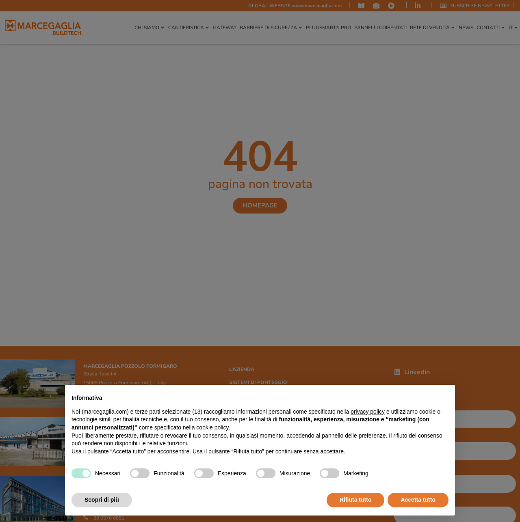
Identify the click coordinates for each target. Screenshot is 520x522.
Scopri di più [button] (101, 499)
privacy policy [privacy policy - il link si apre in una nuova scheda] (368, 411)
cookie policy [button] (212, 427)
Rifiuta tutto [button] (356, 499)
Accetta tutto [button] (418, 499)
